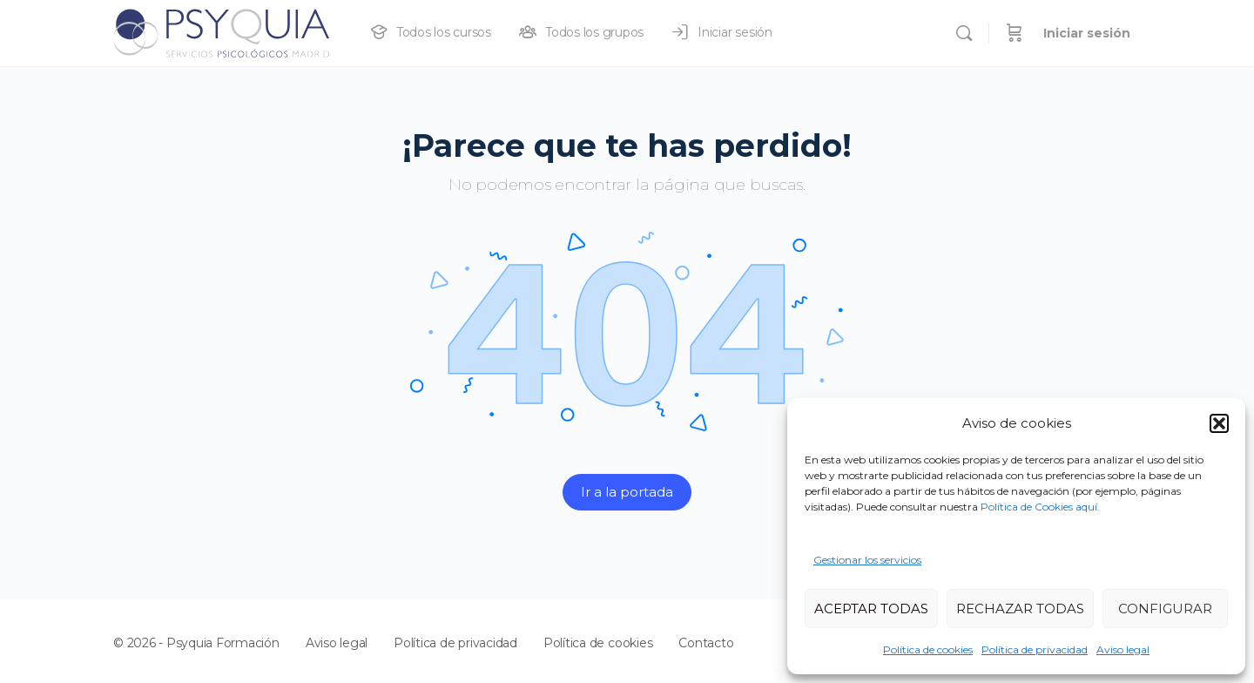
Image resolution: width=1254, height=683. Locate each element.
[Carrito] (1014, 33)
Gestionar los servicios (867, 559)
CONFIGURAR (1165, 608)
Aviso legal (1123, 649)
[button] (1219, 423)
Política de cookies (928, 649)
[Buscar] (964, 33)
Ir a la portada (627, 492)
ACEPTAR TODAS (871, 608)
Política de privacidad (1034, 649)
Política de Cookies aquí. (1040, 506)
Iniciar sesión (1086, 33)
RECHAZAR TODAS (1020, 608)
